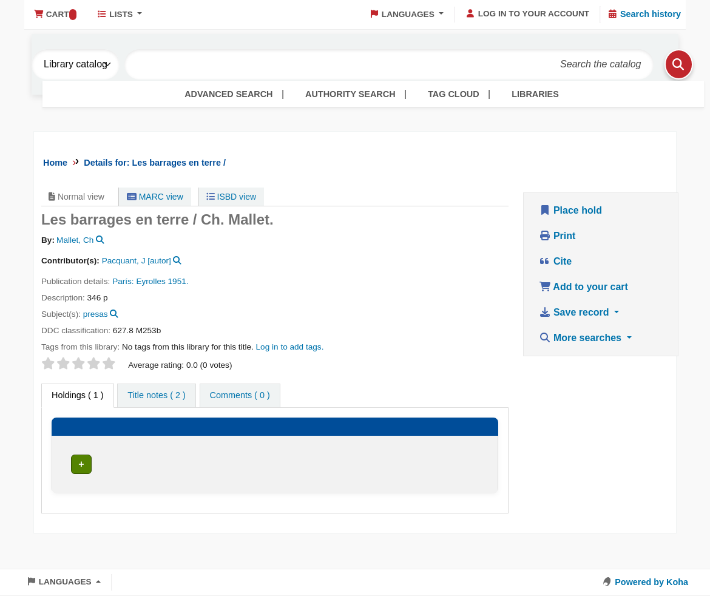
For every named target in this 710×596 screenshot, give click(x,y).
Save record (575, 312)
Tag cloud (453, 94)
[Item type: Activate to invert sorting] (83, 438)
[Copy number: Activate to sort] (407, 438)
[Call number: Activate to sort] (296, 438)
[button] (55, 14)
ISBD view (231, 196)
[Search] (663, 64)
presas (95, 314)
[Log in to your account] (527, 14)
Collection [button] (218, 442)
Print (557, 236)
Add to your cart (583, 287)
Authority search (350, 94)
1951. (178, 281)
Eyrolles (150, 281)
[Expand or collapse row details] (468, 491)
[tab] (156, 396)
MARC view (155, 196)
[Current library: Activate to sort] (148, 438)
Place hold (570, 210)
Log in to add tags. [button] (290, 346)
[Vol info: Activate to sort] (351, 438)
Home (55, 163)
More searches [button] (581, 338)
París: (124, 281)
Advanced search (228, 94)
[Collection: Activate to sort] (223, 438)
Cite (555, 261)
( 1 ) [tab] (78, 395)
